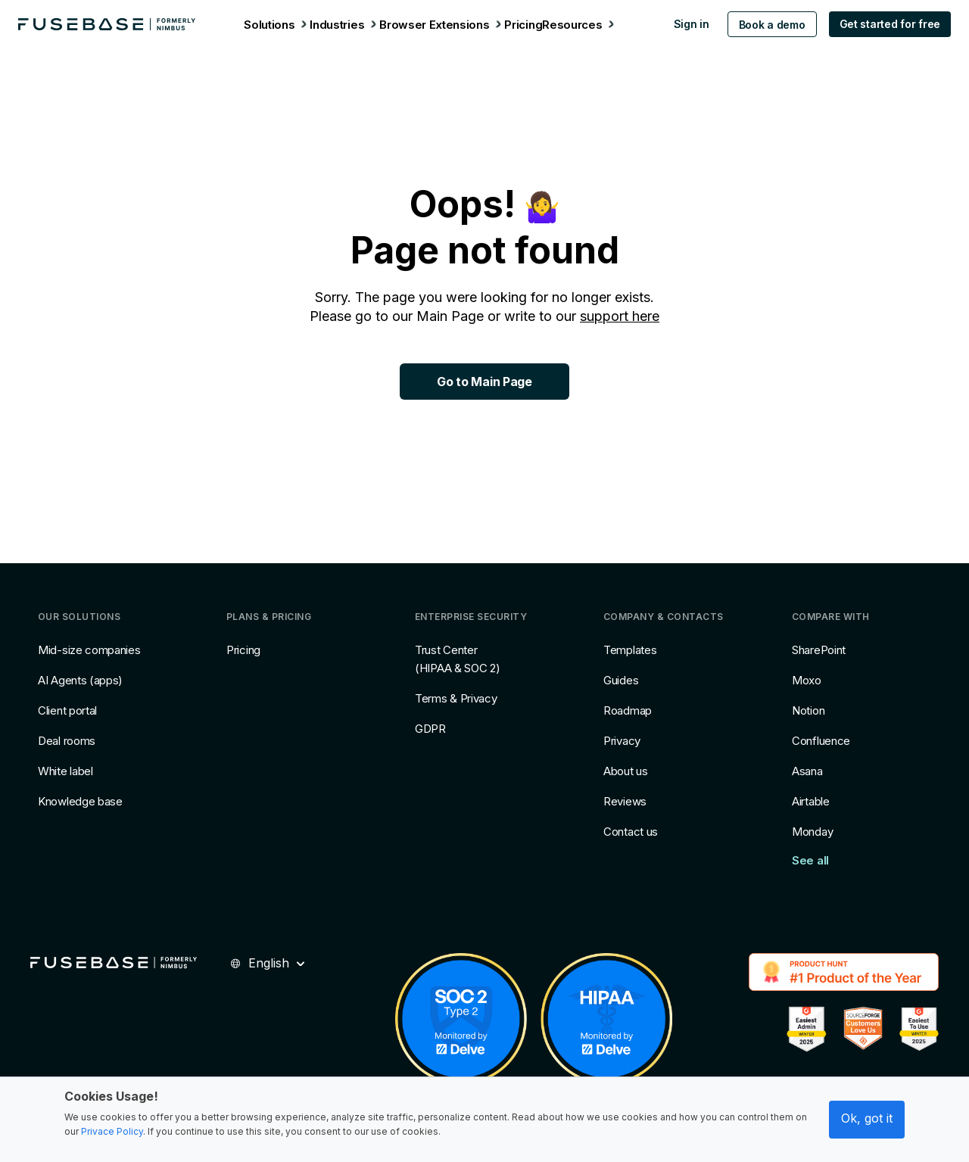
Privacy (621, 741)
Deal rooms (66, 741)
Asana (807, 771)
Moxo (806, 680)
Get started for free (881, 23)
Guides (620, 680)
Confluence (821, 741)
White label (65, 771)
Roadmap (627, 710)
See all (810, 860)
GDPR (430, 728)
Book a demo (764, 24)
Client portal (67, 710)
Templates (629, 650)
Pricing (243, 650)
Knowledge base (80, 801)
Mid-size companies (89, 650)
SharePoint (819, 650)
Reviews (625, 801)
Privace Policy (112, 1131)
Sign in (683, 23)
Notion (808, 710)
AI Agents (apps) (80, 680)
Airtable (811, 801)
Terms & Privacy (456, 698)
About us (625, 771)
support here (619, 316)
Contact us (630, 831)
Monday (812, 831)
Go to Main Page (484, 381)
